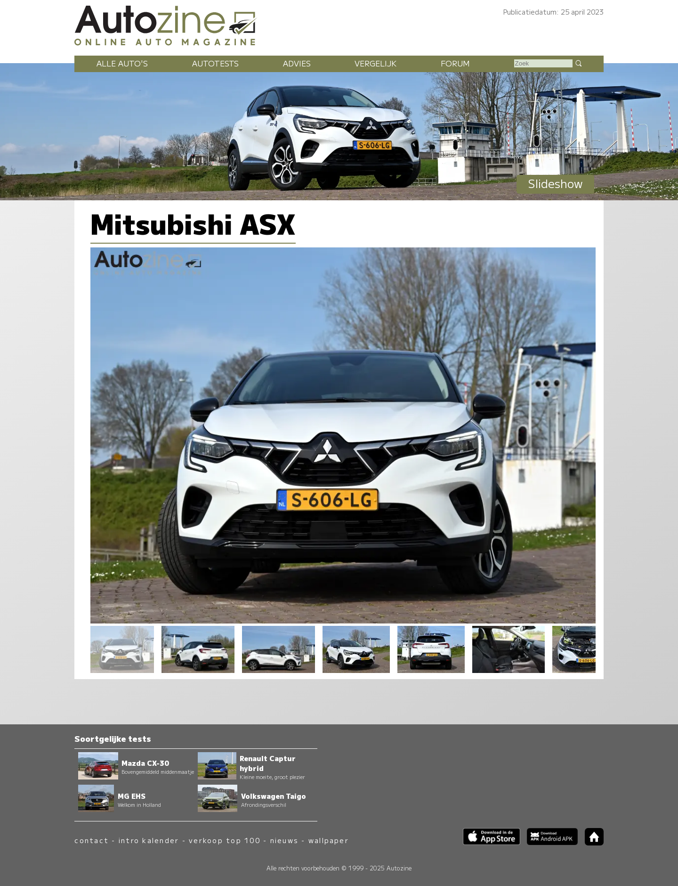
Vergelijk (375, 63)
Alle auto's (122, 63)
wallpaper (328, 840)
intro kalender (149, 840)
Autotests (215, 63)
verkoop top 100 (224, 840)
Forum (455, 63)
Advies (297, 63)
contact (91, 840)
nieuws (284, 840)
